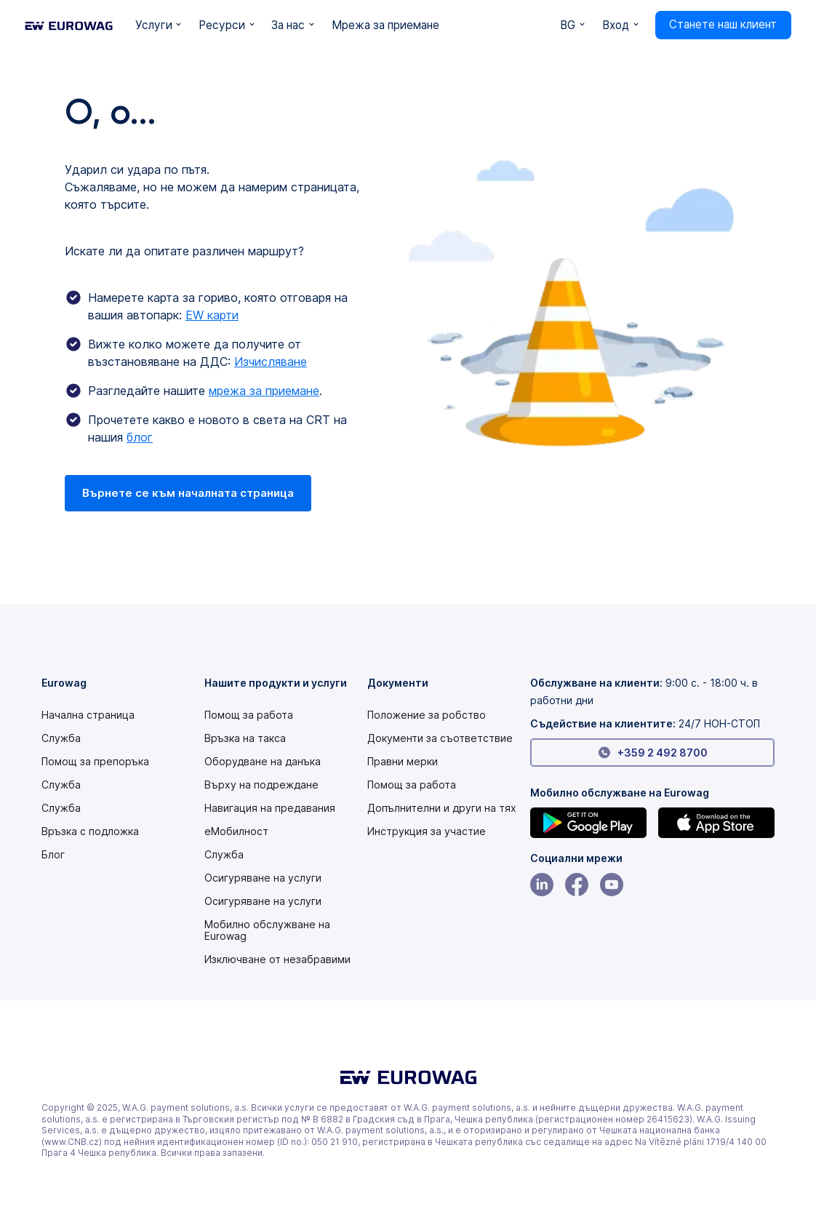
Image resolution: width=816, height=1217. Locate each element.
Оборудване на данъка (262, 761)
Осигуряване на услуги (262, 878)
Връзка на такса (245, 738)
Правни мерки (402, 761)
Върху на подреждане (261, 785)
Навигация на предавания (269, 808)
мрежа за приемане (264, 390)
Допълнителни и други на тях (441, 808)
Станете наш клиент (723, 24)
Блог (53, 855)
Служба (61, 738)
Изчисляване (270, 361)
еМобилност (236, 831)
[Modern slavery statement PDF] (426, 715)
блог (140, 437)
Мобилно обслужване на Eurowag (267, 930)
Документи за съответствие (440, 738)
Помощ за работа (248, 715)
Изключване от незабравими (277, 959)
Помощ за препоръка (95, 761)
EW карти (212, 315)
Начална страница (88, 715)
